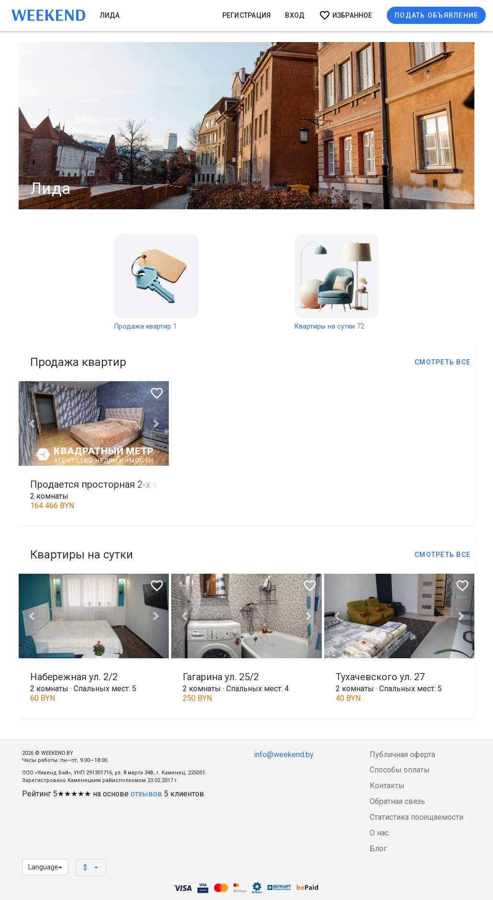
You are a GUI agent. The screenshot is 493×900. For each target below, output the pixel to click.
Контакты (387, 785)
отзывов (146, 793)
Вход (295, 15)
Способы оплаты (400, 769)
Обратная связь (397, 801)
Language (45, 867)
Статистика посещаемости (416, 817)
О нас (379, 832)
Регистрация (246, 15)
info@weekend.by (284, 754)
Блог (378, 848)
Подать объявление (436, 15)
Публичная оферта (402, 754)
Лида (110, 15)
